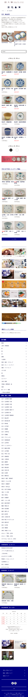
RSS (20, 696)
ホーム (3, 10)
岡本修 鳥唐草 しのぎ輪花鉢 (7, 199)
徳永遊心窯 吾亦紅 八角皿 (7, 600)
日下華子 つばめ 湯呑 (19, 214)
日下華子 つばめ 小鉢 (7, 232)
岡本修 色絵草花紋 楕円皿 (19, 182)
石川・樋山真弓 (9, 10)
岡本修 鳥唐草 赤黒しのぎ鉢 (19, 199)
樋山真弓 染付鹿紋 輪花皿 (20, 72)
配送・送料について (19, 693)
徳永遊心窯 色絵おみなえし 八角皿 (8, 585)
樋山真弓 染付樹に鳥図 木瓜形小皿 (20, 106)
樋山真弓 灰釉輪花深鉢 (7, 122)
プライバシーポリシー (8, 696)
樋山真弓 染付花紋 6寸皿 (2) (7, 89)
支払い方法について (11, 693)
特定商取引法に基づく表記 (17, 694)
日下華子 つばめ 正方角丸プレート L (8, 215)
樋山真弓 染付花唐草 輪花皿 (20, 89)
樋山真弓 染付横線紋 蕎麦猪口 (7, 138)
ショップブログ (16, 696)
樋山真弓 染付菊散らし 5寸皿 (20, 138)
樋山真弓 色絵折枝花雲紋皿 (20, 122)
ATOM (23, 696)
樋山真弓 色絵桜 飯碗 (7, 105)
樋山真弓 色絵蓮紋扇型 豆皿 (7, 73)
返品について (8, 694)
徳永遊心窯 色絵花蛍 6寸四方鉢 (20, 585)
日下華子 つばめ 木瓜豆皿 (19, 232)
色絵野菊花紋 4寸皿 (7, 42)
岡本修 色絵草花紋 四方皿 (8, 181)
